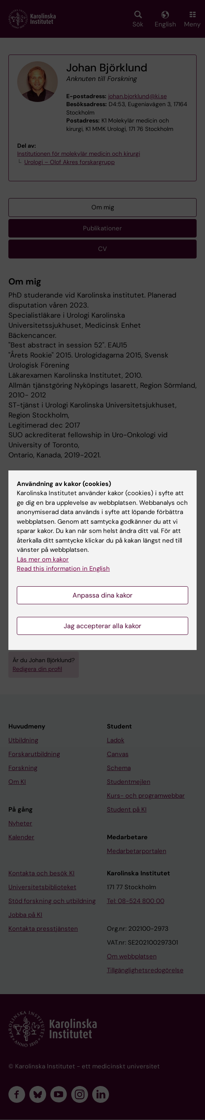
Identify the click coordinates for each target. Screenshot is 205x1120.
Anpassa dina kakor (102, 595)
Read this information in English (63, 568)
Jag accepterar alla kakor (102, 625)
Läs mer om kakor (43, 559)
